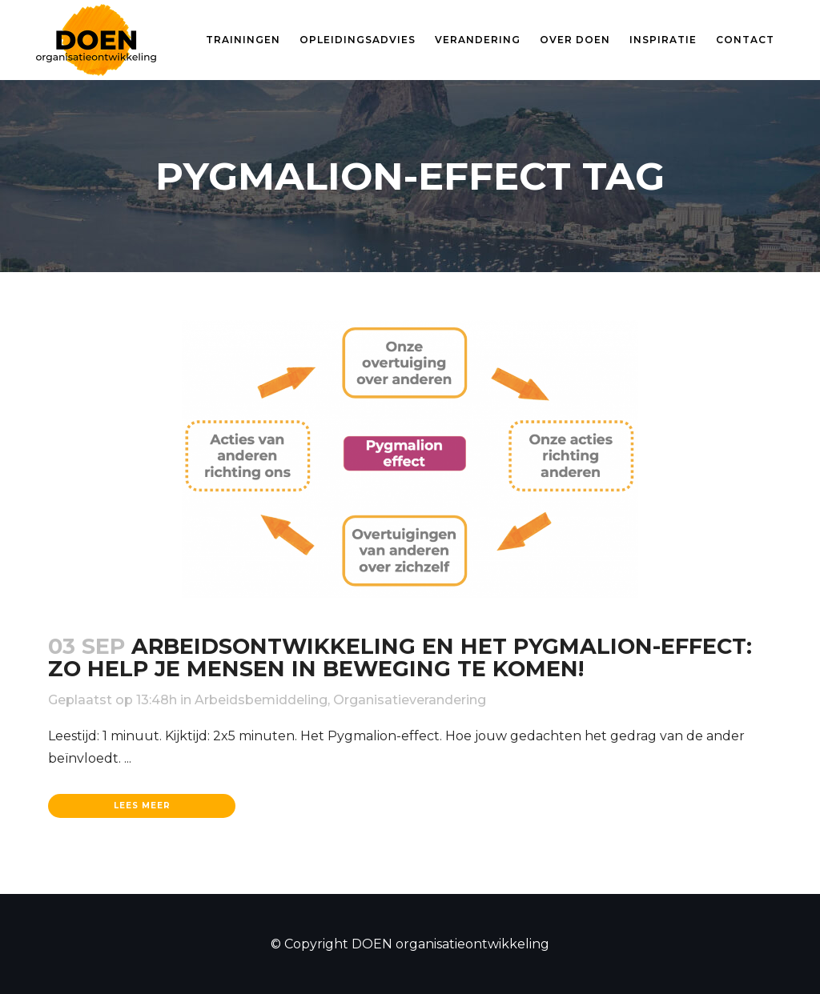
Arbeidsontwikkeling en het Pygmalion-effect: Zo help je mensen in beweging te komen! (400, 657)
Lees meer (142, 805)
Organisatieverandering (409, 699)
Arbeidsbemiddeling (261, 699)
